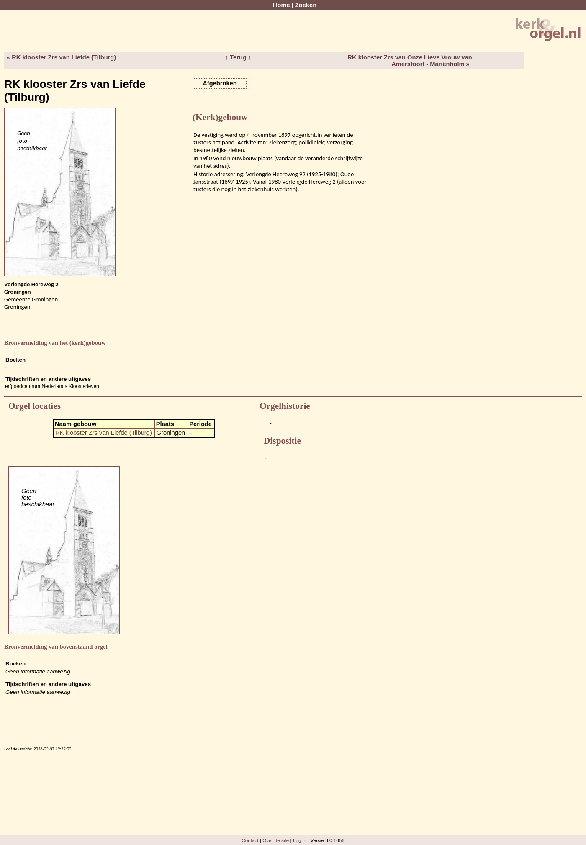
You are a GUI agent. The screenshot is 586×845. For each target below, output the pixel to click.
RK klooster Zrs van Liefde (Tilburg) (103, 432)
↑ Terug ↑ (238, 57)
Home (281, 5)
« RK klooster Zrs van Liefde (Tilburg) (61, 57)
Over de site (275, 840)
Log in (299, 840)
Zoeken (305, 5)
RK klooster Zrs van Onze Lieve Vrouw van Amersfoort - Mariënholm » (409, 60)
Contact (250, 840)
